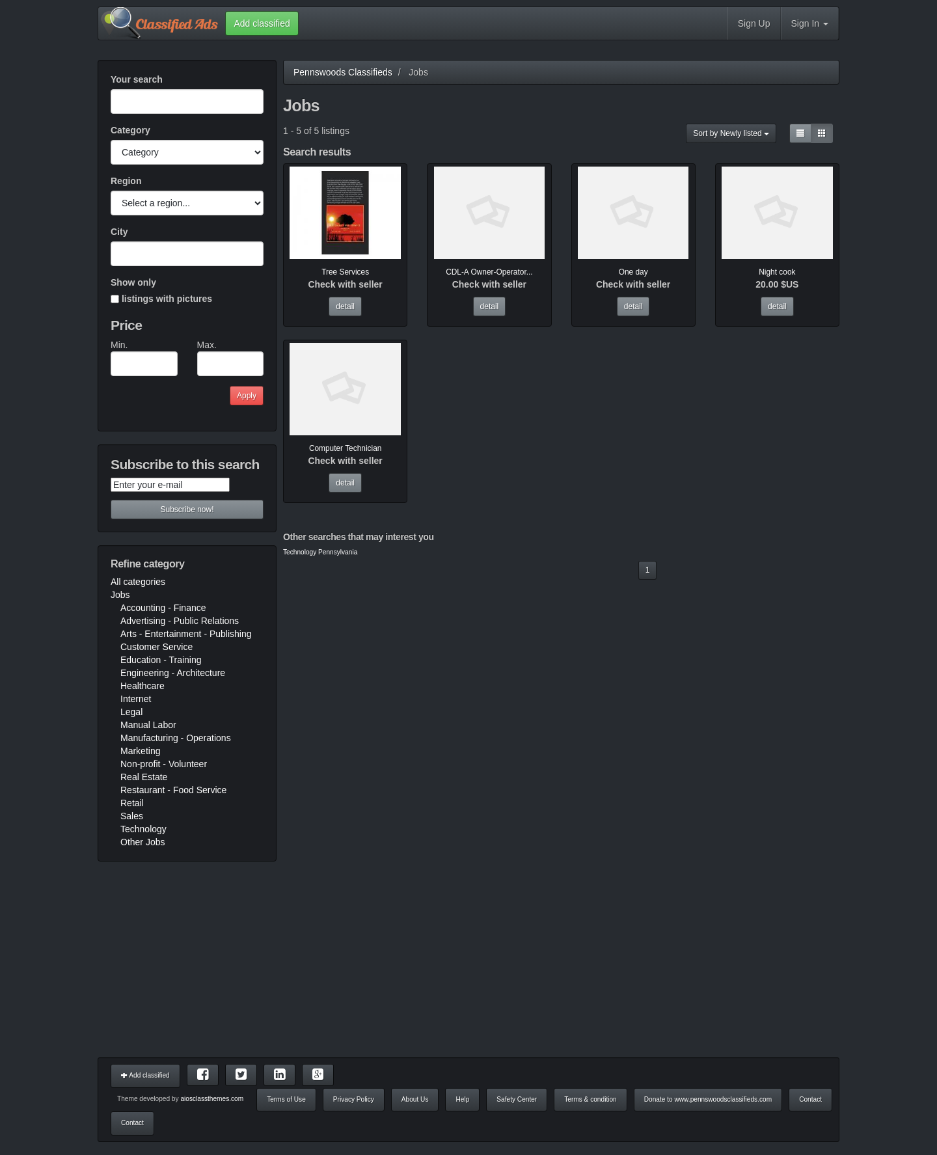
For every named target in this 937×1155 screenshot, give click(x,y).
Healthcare (142, 686)
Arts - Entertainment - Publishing (186, 634)
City (119, 231)
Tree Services (345, 272)
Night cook (777, 272)
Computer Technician (345, 448)
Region (126, 181)
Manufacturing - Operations (175, 738)
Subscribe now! (186, 509)
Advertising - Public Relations (179, 621)
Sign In (809, 23)
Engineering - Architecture (172, 673)
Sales (131, 816)
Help (462, 1099)
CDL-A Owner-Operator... (489, 272)
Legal (131, 712)
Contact (810, 1099)
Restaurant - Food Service (173, 790)
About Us (415, 1099)
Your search (137, 79)
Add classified (145, 1075)
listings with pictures (161, 298)
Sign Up (754, 23)
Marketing (140, 751)
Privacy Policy (353, 1099)
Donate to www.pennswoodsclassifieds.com (708, 1099)
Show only (133, 282)
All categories (138, 582)
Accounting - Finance (163, 608)
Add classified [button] (262, 23)
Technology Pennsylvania (320, 552)
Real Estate (143, 777)
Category (130, 130)
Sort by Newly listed (731, 133)
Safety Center (516, 1099)
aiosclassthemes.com (211, 1098)
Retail (132, 803)
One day (633, 272)
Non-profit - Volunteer (163, 764)
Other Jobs (142, 842)
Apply (246, 395)
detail (345, 306)
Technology (143, 829)
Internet (135, 699)
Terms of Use (286, 1099)
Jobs (120, 595)
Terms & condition (590, 1099)
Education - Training (161, 660)
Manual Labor (148, 725)
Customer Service (156, 647)
